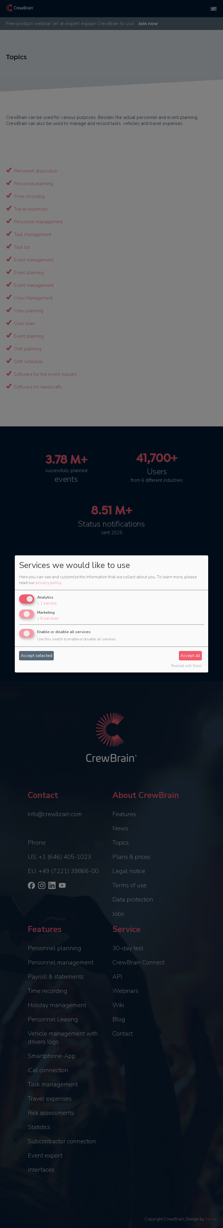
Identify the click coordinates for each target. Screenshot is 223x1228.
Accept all (190, 655)
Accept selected (36, 655)
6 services (48, 618)
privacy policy (48, 583)
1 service (47, 603)
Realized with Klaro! (186, 666)
